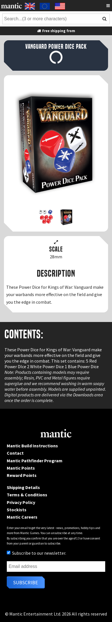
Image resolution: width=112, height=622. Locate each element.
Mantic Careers (22, 517)
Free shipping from (56, 30)
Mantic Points (21, 468)
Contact (15, 453)
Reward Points (22, 475)
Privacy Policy (21, 502)
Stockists (16, 509)
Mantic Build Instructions (32, 445)
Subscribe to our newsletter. (36, 553)
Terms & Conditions (27, 494)
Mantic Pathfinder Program (34, 460)
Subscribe (25, 582)
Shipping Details (23, 487)
